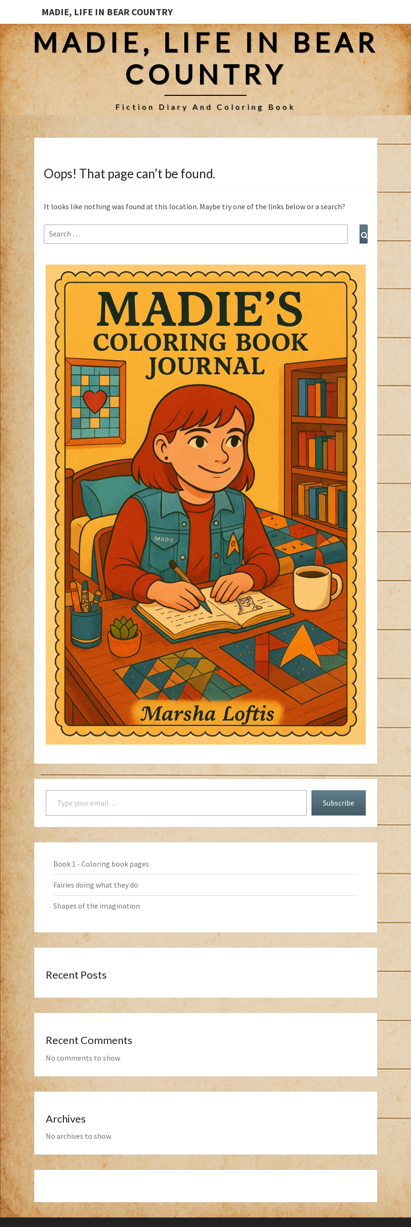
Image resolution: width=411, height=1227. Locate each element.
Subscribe (338, 803)
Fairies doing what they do (95, 885)
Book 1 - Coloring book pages (101, 864)
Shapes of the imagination (96, 905)
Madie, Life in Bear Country (107, 12)
